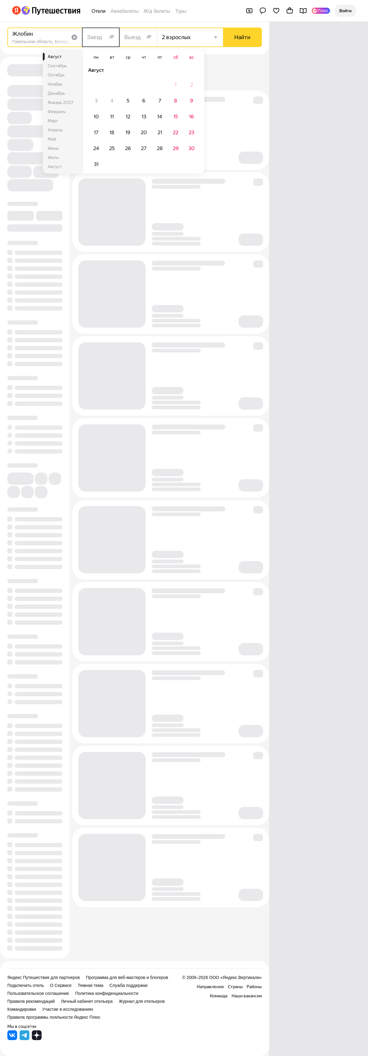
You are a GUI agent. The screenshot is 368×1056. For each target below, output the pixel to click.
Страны (235, 986)
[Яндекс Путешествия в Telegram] (24, 1038)
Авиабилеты (124, 11)
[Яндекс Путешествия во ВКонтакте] (12, 1038)
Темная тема (90, 985)
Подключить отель (25, 985)
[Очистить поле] (74, 37)
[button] (345, 11)
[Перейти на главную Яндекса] (16, 10)
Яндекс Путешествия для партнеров (43, 977)
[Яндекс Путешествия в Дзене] (37, 1038)
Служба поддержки (129, 985)
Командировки (21, 1009)
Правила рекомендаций (31, 1001)
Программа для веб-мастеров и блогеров (127, 977)
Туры (181, 11)
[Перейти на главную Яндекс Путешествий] (50, 10)
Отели (98, 11)
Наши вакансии (247, 995)
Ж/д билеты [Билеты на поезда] (156, 11)
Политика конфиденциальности (107, 993)
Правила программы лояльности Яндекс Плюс (53, 1017)
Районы (254, 986)
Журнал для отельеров (142, 1001)
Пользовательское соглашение (38, 993)
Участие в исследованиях (67, 1009)
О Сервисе (61, 985)
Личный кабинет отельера (87, 1001)
